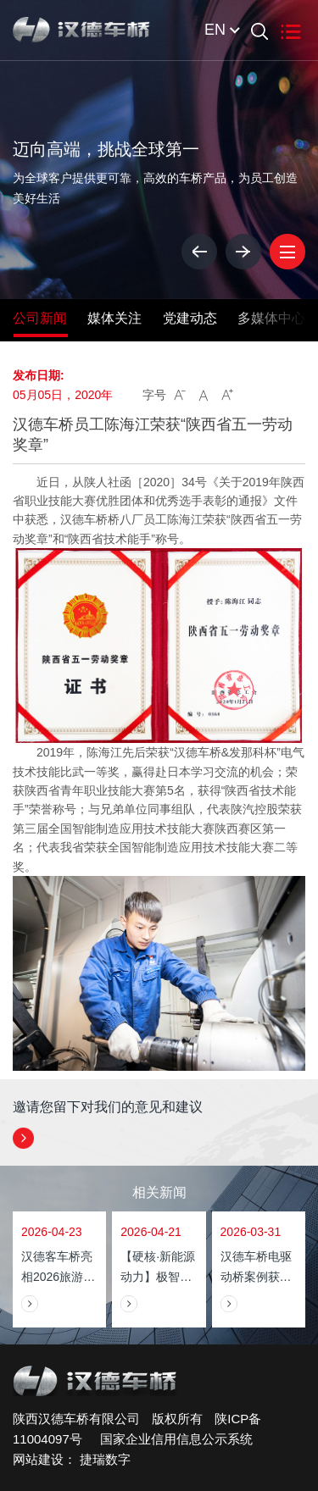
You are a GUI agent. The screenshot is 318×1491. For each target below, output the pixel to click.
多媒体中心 (271, 318)
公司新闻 (40, 318)
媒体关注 (114, 318)
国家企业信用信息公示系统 (169, 1439)
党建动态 (190, 318)
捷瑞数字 (105, 1459)
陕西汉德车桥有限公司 (76, 1418)
